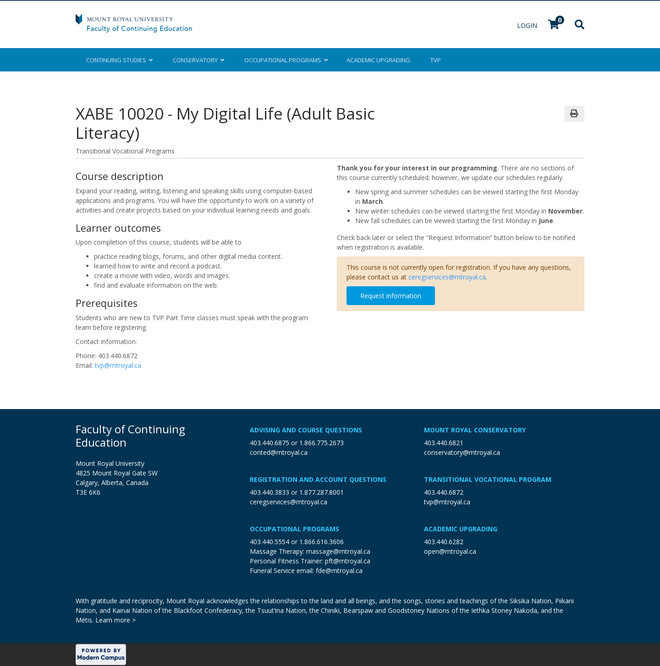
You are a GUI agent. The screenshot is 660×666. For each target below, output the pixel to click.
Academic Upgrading (460, 528)
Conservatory (198, 60)
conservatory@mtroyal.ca (462, 452)
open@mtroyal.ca (450, 551)
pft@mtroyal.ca (347, 561)
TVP (435, 60)
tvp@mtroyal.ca (118, 365)
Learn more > (115, 620)
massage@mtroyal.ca (338, 551)
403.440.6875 (269, 442)
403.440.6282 (443, 541)
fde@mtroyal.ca (339, 570)
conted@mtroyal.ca (279, 452)
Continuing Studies (119, 60)
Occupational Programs (294, 528)
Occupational (285, 60)
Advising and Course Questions (306, 430)
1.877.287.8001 (321, 492)
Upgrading (378, 60)
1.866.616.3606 (321, 541)
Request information (390, 295)
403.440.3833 (269, 492)
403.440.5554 (269, 541)
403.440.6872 (443, 492)
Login (528, 25)
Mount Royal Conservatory (475, 430)
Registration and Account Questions (318, 479)
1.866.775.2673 (321, 442)
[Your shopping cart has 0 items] (554, 25)
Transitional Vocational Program (487, 479)
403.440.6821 (443, 442)
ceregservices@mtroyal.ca (447, 277)
